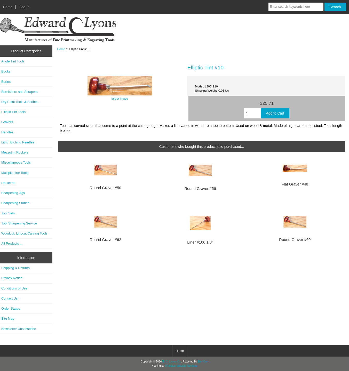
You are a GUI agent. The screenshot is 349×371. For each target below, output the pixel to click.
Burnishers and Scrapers (19, 92)
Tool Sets (8, 213)
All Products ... (11, 243)
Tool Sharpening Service (19, 223)
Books (5, 71)
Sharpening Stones (15, 203)
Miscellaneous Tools (16, 162)
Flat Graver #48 (295, 184)
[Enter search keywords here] (295, 7)
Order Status (10, 308)
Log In (24, 7)
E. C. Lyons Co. (172, 361)
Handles (7, 132)
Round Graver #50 (105, 188)
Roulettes (8, 183)
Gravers (7, 122)
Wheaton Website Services (181, 365)
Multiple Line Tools (14, 173)
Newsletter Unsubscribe (18, 329)
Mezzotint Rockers (14, 152)
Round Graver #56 (200, 189)
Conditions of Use (14, 288)
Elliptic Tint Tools (13, 112)
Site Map (7, 318)
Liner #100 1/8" (200, 242)
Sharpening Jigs (13, 193)
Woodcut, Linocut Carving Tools (24, 233)
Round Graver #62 (105, 240)
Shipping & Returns (15, 268)
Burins (6, 82)
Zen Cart (203, 361)
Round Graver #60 (295, 240)
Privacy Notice (11, 278)
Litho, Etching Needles (17, 142)
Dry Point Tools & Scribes (19, 102)
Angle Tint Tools (13, 61)
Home (7, 7)
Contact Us (9, 298)
